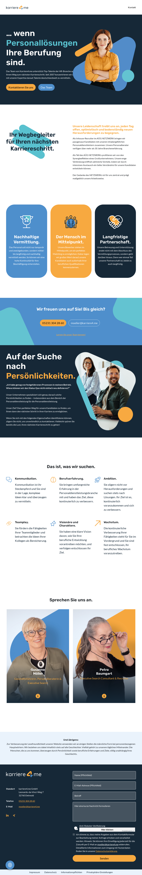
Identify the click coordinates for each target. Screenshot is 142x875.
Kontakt (132, 7)
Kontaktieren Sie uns (20, 87)
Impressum (34, 872)
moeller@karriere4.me (84, 323)
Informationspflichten (71, 872)
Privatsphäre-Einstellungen (100, 872)
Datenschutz (50, 872)
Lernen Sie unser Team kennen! (71, 334)
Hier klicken (107, 829)
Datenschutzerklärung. (106, 851)
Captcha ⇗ (128, 831)
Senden (104, 858)
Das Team (46, 87)
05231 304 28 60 (53, 323)
